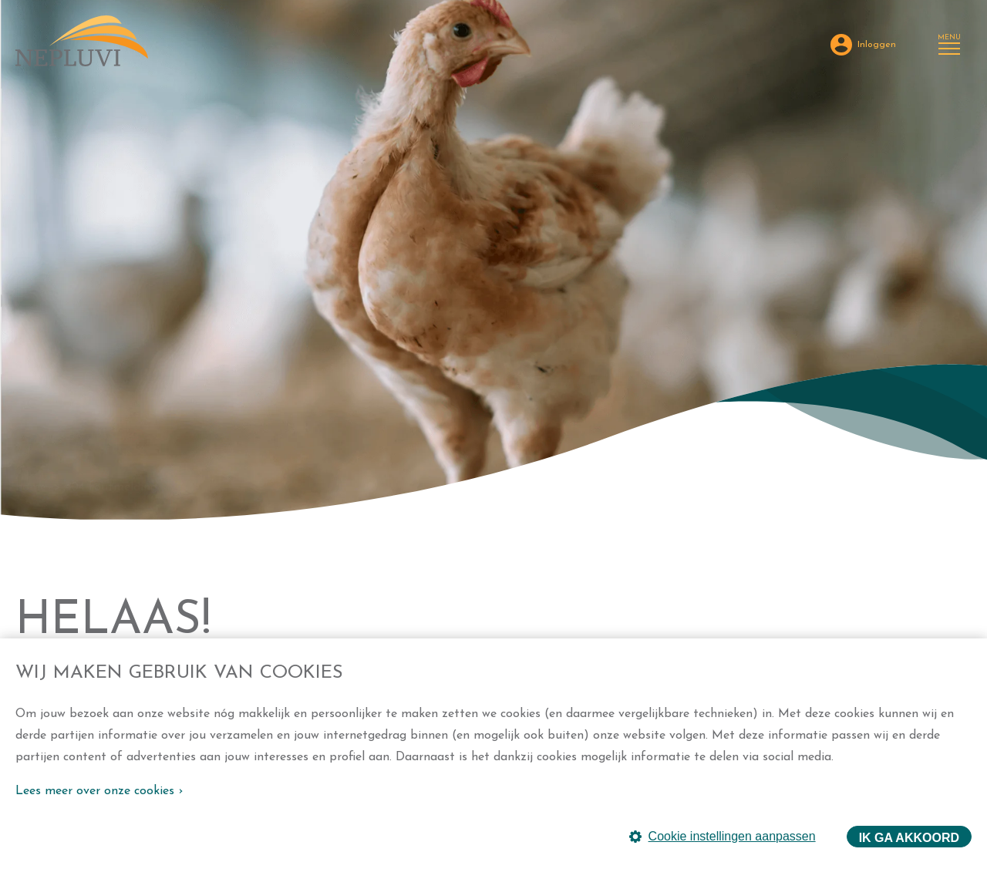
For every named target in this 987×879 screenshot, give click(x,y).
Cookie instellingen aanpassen (722, 836)
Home (30, 487)
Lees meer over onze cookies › (99, 791)
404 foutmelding (111, 487)
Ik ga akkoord (909, 837)
